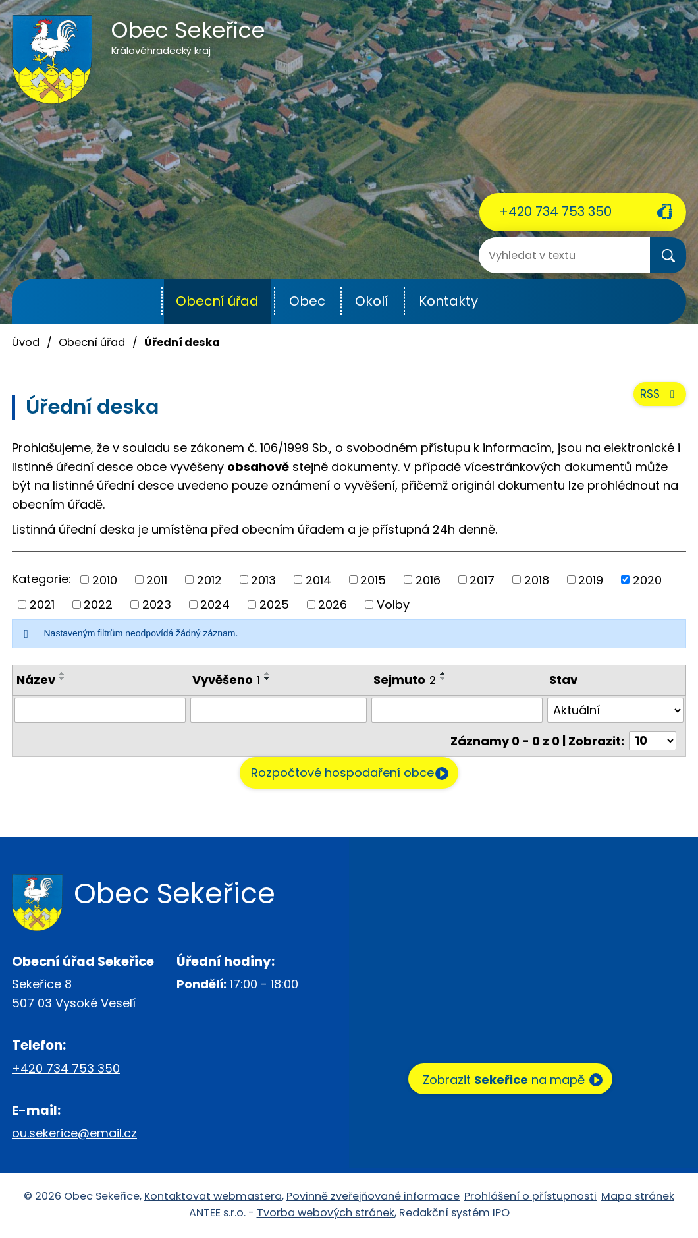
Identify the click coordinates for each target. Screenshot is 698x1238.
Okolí (372, 301)
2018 (536, 579)
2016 (428, 579)
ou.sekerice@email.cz (74, 1134)
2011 (156, 579)
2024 (215, 604)
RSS (658, 401)
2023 (156, 604)
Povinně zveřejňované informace (373, 1197)
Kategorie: (41, 579)
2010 (104, 579)
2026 (332, 604)
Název (35, 679)
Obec (307, 301)
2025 (274, 604)
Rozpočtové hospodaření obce (334, 774)
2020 (647, 579)
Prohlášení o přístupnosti (530, 1197)
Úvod (129, 301)
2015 (373, 579)
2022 (98, 604)
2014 (318, 579)
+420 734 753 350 (555, 211)
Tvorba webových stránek (325, 1214)
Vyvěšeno (226, 679)
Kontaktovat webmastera (213, 1197)
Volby (393, 604)
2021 (42, 604)
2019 (590, 579)
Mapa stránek (637, 1197)
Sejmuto (404, 679)
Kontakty (448, 301)
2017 (482, 579)
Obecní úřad (217, 301)
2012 (209, 579)
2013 (263, 579)
